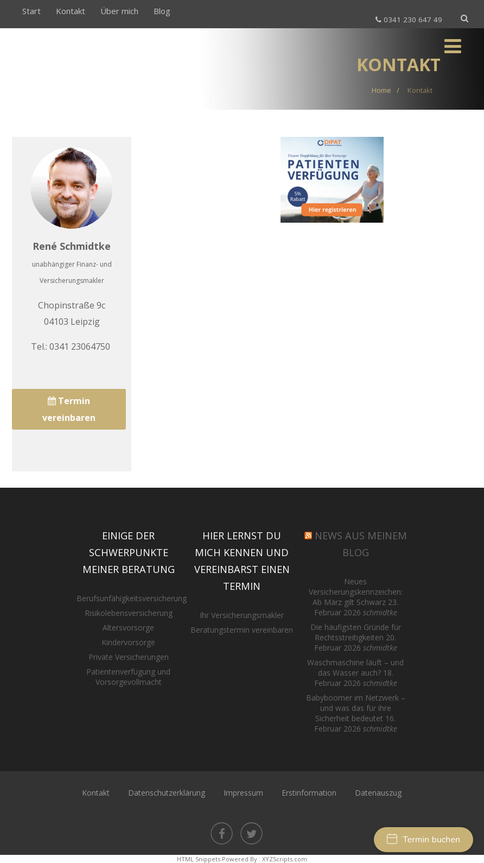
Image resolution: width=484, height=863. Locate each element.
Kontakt (70, 10)
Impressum (243, 793)
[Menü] (452, 46)
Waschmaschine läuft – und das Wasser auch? (355, 667)
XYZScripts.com (284, 859)
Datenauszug (378, 793)
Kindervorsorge (128, 642)
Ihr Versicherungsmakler (242, 615)
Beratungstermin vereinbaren (241, 630)
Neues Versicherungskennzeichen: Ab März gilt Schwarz (356, 591)
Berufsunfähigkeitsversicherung (132, 598)
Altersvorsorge (128, 627)
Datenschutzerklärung (166, 793)
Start (31, 10)
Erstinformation (309, 793)
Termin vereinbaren (68, 409)
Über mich (119, 10)
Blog (162, 10)
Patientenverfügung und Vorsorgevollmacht (128, 676)
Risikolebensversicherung (129, 613)
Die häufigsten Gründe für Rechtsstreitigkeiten (355, 632)
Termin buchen (423, 840)
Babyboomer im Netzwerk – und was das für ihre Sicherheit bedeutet (355, 707)
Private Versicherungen (128, 657)
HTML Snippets (198, 859)
